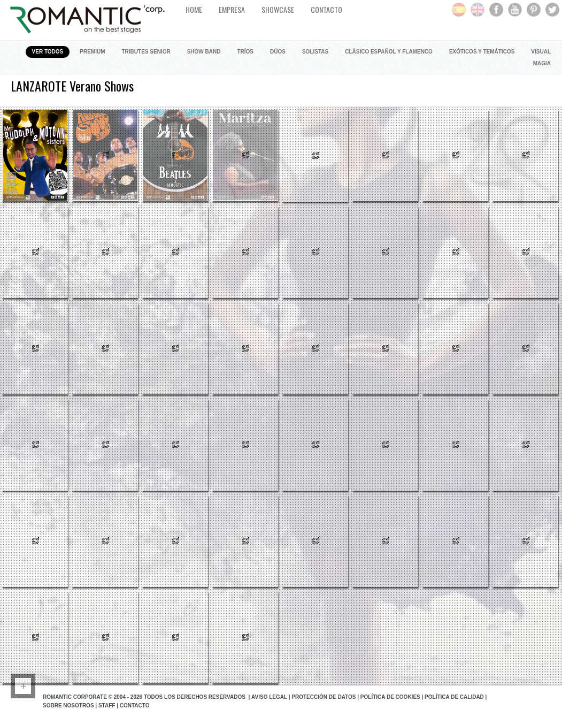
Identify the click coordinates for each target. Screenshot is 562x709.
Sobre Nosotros (68, 705)
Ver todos (48, 52)
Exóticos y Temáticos (481, 52)
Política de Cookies (390, 697)
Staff (106, 705)
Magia (542, 63)
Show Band (204, 52)
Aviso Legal (269, 697)
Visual (541, 52)
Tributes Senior (146, 52)
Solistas (315, 52)
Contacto (135, 705)
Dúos (278, 52)
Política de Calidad (454, 697)
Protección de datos (323, 697)
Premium (92, 52)
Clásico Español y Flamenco (389, 52)
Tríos (245, 52)
